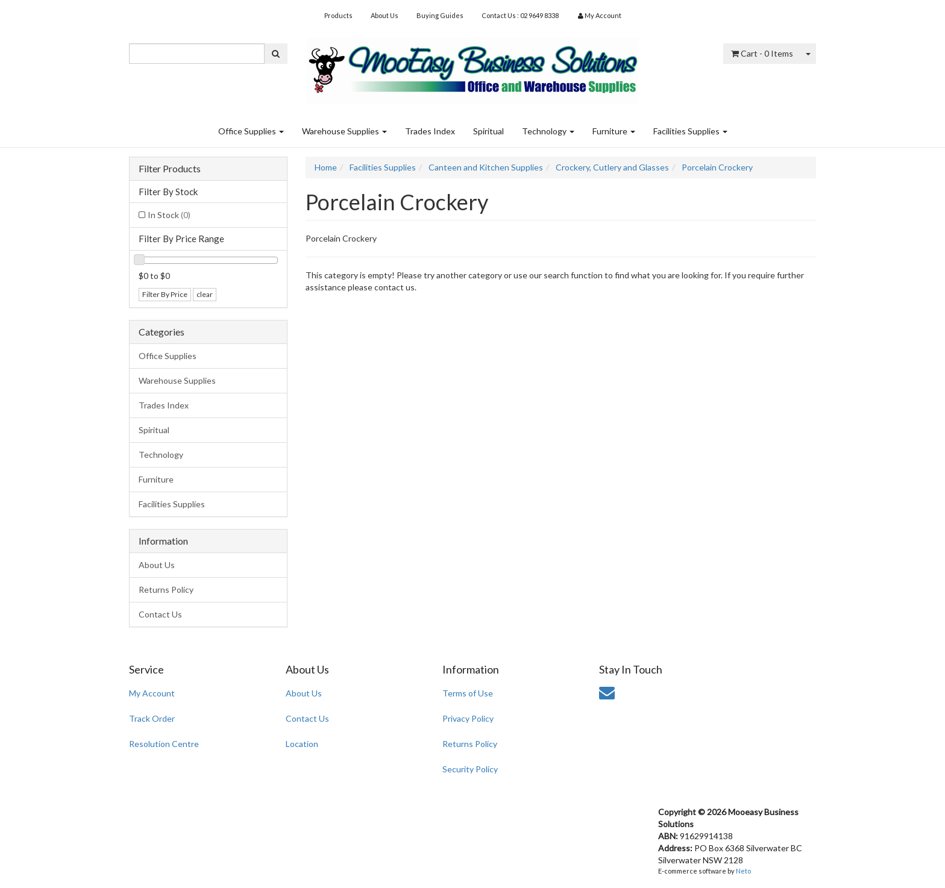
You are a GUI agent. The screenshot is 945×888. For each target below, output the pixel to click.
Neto (743, 871)
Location (302, 744)
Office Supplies (251, 131)
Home (326, 167)
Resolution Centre (164, 744)
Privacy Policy (468, 718)
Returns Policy (166, 589)
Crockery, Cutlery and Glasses (612, 167)
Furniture (613, 131)
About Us (384, 15)
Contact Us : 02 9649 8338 (520, 15)
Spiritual (488, 131)
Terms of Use (467, 693)
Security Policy (470, 769)
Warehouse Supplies (344, 131)
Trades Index (430, 131)
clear (204, 294)
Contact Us (160, 614)
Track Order (152, 718)
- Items (762, 53)
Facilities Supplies (690, 131)
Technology (548, 131)
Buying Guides (439, 15)
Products (338, 15)
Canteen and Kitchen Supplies (486, 167)
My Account (152, 693)
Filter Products (170, 168)
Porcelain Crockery (717, 167)
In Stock (169, 215)
